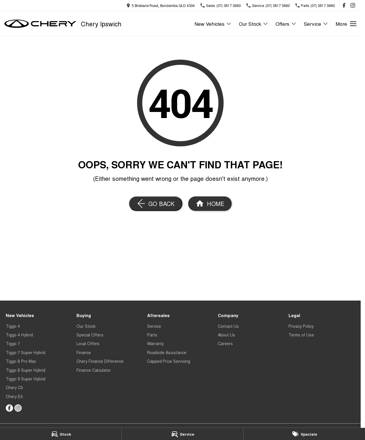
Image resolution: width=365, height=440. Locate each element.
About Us (226, 335)
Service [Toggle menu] (316, 23)
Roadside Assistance (166, 352)
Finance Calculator (93, 370)
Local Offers (88, 343)
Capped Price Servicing (168, 361)
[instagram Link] (352, 5)
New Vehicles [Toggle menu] (213, 23)
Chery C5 (14, 387)
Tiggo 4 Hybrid (19, 335)
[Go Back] (155, 203)
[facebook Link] (344, 5)
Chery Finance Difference (99, 361)
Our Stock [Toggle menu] (253, 23)
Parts (152, 335)
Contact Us (228, 326)
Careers (225, 343)
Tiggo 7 (13, 343)
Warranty (155, 343)
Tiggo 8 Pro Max (21, 361)
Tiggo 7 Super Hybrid (25, 352)
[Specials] (304, 434)
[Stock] (60, 434)
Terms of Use (301, 335)
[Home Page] (40, 23)
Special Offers (90, 335)
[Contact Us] (160, 5)
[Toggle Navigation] (346, 24)
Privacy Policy (301, 326)
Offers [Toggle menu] (286, 23)
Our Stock (86, 326)
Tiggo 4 (13, 326)
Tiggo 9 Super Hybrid (25, 379)
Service (154, 326)
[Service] (182, 434)
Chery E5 (14, 396)
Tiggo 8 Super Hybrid (25, 370)
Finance (83, 352)
